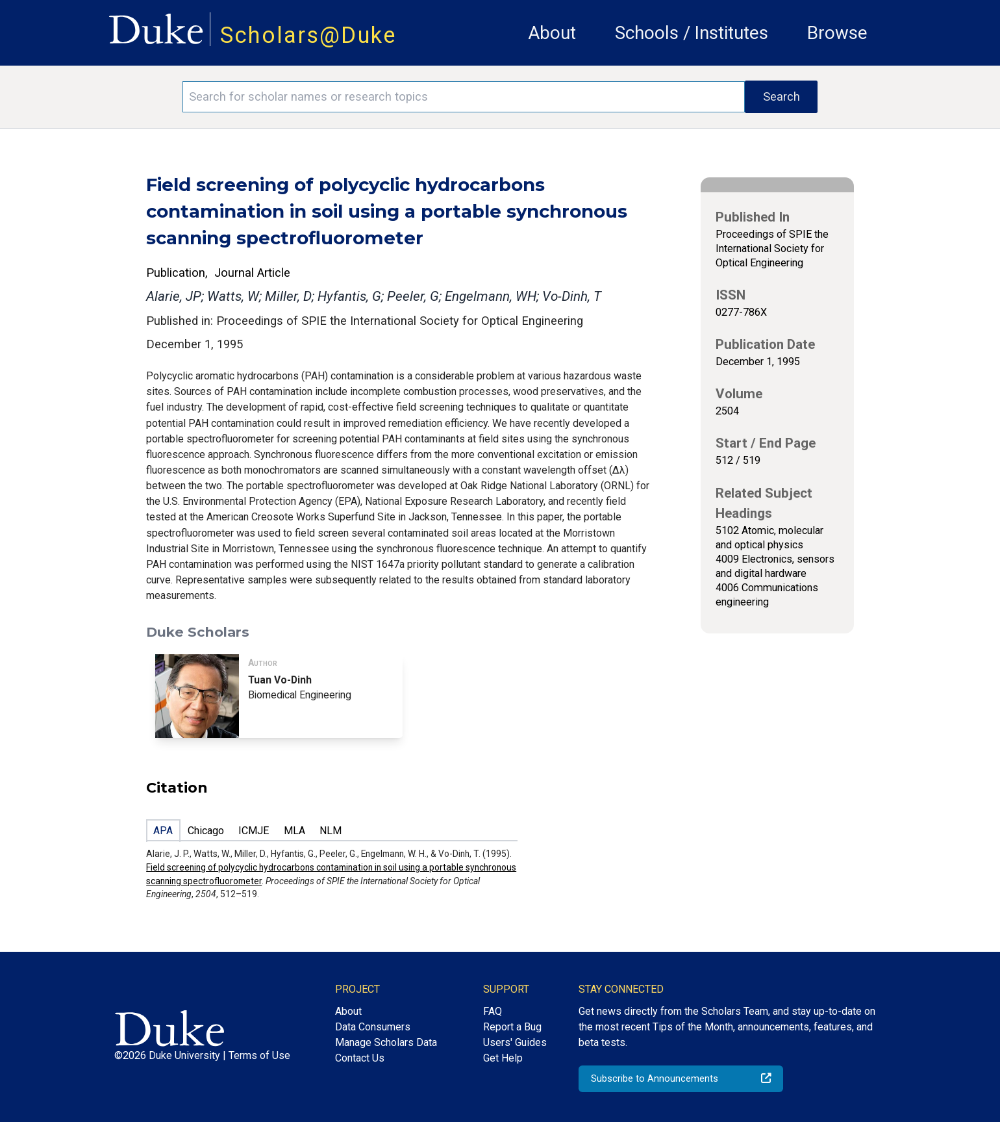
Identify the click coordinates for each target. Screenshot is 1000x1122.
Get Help (503, 1058)
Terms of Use (259, 1055)
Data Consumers (372, 1027)
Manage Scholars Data (386, 1042)
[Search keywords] (463, 96)
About (552, 33)
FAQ (492, 1011)
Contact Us (359, 1058)
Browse (837, 33)
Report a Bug (512, 1027)
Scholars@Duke (308, 35)
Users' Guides (515, 1042)
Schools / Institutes (691, 33)
